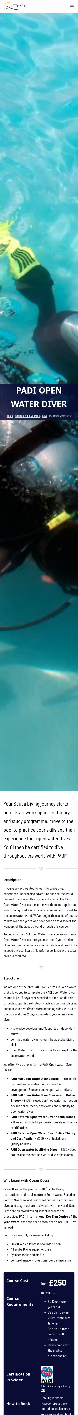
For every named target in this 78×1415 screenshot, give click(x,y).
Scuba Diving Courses (27, 415)
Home (10, 415)
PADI (44, 415)
